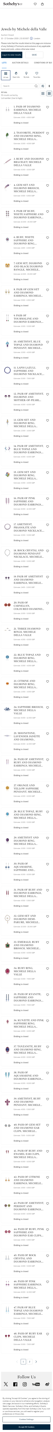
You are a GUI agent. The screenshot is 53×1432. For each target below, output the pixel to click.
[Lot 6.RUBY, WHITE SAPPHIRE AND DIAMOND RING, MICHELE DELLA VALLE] (26, 245)
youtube (36, 1384)
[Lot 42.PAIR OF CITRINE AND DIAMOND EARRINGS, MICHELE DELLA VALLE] (26, 1185)
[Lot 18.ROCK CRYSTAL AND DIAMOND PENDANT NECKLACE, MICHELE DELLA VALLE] (26, 558)
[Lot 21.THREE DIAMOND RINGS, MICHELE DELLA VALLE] (26, 637)
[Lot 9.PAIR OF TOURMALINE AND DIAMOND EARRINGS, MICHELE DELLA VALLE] (26, 323)
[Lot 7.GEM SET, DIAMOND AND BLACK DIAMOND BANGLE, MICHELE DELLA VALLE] (26, 271)
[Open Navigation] (49, 4)
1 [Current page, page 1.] (23, 1361)
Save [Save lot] (34, 55)
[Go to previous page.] (17, 1361)
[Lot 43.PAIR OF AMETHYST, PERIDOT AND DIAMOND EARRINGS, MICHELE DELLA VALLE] (26, 1211)
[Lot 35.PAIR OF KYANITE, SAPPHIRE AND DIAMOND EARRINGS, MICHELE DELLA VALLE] (26, 1002)
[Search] (36, 86)
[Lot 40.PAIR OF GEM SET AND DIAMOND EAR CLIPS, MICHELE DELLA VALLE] (26, 1133)
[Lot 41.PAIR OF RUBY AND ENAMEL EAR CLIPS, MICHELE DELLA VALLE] (26, 1159)
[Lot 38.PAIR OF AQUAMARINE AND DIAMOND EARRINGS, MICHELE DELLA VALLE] (26, 1080)
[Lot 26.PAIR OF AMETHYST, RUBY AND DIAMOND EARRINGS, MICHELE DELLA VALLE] (26, 767)
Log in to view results (11, 55)
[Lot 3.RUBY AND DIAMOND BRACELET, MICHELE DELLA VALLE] (26, 167)
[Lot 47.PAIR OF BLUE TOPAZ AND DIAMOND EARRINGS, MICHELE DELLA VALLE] (26, 1315)
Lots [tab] (4, 63)
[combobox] (17, 86)
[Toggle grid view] (43, 93)
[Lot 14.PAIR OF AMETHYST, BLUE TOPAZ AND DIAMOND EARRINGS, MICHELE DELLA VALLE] (26, 454)
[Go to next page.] (36, 1361)
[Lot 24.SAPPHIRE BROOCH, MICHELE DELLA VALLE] (26, 715)
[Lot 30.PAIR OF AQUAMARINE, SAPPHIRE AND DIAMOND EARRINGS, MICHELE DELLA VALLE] (26, 872)
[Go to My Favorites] (35, 4)
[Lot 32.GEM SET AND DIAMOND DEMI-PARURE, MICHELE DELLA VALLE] (26, 924)
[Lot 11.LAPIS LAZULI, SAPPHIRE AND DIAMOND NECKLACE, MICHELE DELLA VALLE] (26, 376)
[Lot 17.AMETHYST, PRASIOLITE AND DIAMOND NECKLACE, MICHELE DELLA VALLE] (26, 532)
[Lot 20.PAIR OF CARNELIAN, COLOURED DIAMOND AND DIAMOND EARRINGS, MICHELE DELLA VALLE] (26, 611)
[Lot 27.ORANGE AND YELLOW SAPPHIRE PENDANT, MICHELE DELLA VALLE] (26, 793)
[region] (26, 1411)
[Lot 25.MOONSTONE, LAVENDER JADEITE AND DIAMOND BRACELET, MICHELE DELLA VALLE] (26, 741)
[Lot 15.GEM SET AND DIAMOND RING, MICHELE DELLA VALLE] (26, 480)
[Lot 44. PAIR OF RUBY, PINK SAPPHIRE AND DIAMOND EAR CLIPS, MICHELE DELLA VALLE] (26, 1237)
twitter (6, 1384)
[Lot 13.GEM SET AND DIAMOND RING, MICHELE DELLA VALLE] (26, 428)
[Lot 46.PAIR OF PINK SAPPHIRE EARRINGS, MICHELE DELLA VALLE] (26, 1289)
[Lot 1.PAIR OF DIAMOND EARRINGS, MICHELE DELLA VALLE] (26, 115)
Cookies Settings (26, 1419)
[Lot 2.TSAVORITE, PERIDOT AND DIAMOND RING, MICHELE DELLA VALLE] (26, 141)
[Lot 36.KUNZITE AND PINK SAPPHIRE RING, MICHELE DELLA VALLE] (26, 1028)
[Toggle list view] (49, 93)
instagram (25, 1384)
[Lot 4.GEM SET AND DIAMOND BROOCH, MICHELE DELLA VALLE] (26, 193)
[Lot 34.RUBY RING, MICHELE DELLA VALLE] (26, 976)
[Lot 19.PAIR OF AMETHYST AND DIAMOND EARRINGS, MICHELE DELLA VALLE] (26, 584)
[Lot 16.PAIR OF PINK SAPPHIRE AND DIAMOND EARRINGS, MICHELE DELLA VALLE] (26, 506)
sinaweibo (47, 1384)
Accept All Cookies (26, 1427)
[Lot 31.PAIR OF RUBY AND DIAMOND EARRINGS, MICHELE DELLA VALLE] (26, 898)
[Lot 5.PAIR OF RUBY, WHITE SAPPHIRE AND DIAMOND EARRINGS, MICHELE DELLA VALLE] (26, 219)
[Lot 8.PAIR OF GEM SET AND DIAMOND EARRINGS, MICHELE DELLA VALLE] (26, 297)
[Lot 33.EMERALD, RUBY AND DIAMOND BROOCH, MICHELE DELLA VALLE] (26, 950)
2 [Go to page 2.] (29, 1361)
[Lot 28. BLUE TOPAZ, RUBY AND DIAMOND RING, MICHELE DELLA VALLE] (26, 819)
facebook (15, 1384)
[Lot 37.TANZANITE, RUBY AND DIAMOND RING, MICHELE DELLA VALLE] (26, 1054)
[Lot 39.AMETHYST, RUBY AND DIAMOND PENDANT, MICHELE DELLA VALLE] (26, 1106)
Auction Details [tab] (20, 63)
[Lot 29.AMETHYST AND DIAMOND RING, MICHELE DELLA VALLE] (26, 845)
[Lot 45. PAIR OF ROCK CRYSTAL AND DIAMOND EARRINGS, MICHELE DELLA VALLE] (26, 1263)
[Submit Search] (28, 4)
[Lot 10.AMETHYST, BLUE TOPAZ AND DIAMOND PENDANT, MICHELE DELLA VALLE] (26, 349)
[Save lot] (47, 107)
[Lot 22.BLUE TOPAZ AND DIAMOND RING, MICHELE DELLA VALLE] (26, 663)
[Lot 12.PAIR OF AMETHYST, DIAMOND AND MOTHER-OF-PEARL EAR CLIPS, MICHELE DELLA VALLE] (26, 402)
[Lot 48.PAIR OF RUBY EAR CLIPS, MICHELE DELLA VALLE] (26, 1341)
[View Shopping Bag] (42, 4)
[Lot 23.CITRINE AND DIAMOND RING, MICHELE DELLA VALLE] (26, 689)
